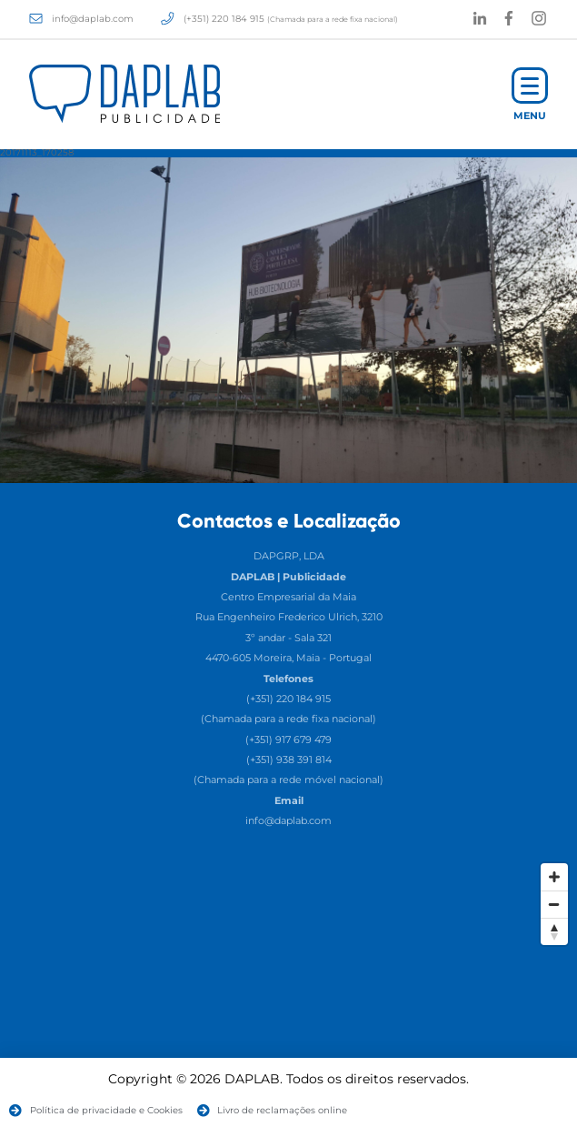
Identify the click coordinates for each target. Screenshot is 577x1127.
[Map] (288, 990)
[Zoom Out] (554, 904)
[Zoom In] (554, 877)
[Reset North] (554, 931)
